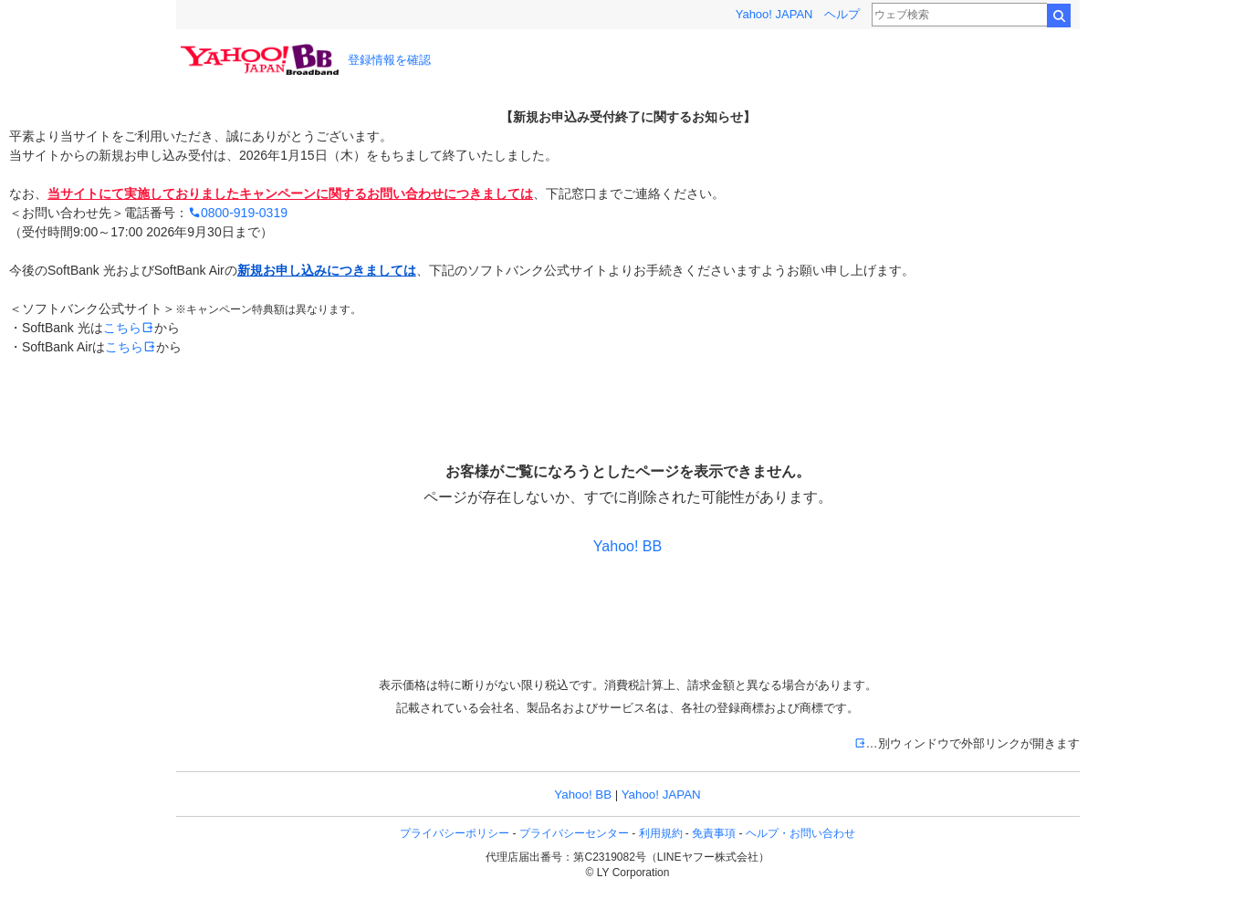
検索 (1059, 15)
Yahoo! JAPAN (774, 14)
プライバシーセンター (574, 833)
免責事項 (714, 833)
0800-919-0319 (238, 212)
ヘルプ (842, 14)
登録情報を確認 (389, 60)
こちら (128, 327)
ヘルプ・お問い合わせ (800, 833)
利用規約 (661, 833)
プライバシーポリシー (454, 833)
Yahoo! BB (627, 546)
